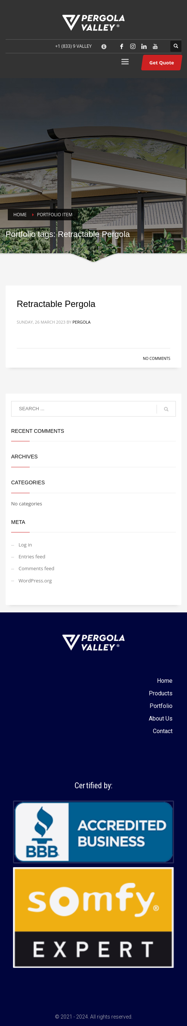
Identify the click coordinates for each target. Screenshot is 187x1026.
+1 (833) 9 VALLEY (73, 46)
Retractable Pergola (56, 304)
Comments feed (36, 568)
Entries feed (32, 556)
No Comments (156, 358)
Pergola (81, 322)
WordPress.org (35, 580)
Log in (25, 544)
